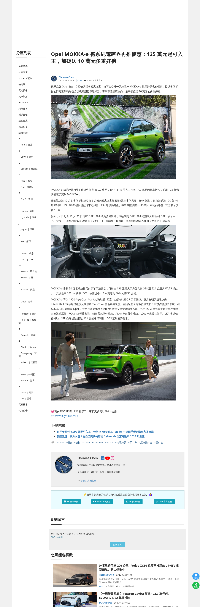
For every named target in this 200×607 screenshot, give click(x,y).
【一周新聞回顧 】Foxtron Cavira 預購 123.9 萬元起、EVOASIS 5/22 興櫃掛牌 (135, 596)
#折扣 (77, 442)
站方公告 (23, 410)
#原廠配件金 (146, 442)
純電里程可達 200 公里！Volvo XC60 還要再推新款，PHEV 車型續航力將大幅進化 (139, 568)
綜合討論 (23, 132)
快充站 (22, 84)
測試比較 (23, 114)
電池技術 (23, 90)
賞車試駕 (23, 96)
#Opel (61, 442)
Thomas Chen (66, 77)
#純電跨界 (121, 442)
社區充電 (23, 72)
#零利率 (133, 442)
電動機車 (23, 404)
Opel (80, 80)
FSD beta (23, 102)
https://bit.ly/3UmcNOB (65, 416)
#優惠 (69, 442)
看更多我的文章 (88, 480)
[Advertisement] (100, 29)
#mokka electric (104, 442)
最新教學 (23, 66)
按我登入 (117, 544)
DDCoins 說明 (57, 537)
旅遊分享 (23, 126)
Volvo (101, 586)
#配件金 (158, 442)
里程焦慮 (23, 120)
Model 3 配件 (25, 78)
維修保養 (23, 108)
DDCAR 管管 (105, 602)
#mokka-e (88, 442)
